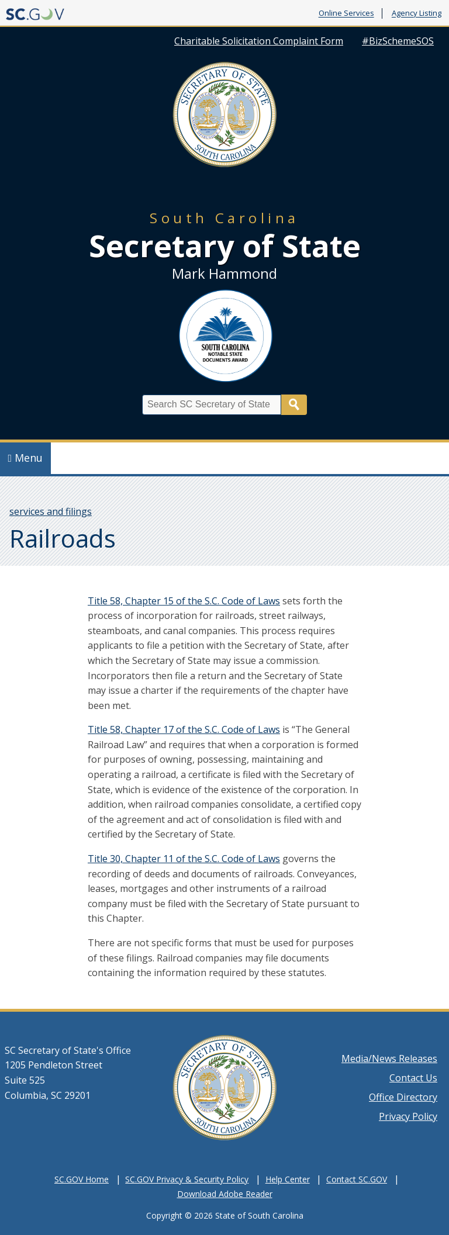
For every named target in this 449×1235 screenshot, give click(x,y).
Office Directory (403, 1097)
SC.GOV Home (81, 1179)
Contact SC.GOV (356, 1179)
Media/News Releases (389, 1058)
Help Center (287, 1179)
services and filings (50, 511)
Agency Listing (416, 13)
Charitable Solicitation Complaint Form (258, 40)
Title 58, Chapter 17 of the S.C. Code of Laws (184, 729)
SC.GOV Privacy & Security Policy (186, 1179)
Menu (25, 458)
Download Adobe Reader (224, 1193)
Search (294, 405)
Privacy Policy (408, 1116)
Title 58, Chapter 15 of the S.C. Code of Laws (184, 600)
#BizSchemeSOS (398, 40)
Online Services (346, 13)
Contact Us (413, 1077)
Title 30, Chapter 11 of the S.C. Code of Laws (184, 858)
